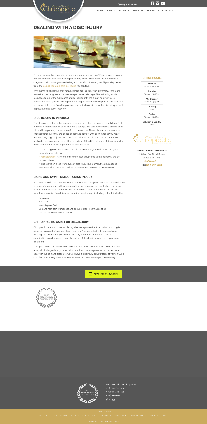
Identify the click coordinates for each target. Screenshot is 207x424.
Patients (124, 10)
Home (100, 10)
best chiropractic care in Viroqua (59, 86)
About (111, 10)
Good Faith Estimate (158, 416)
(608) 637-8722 (154, 164)
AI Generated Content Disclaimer (103, 421)
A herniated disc (47, 156)
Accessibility (45, 416)
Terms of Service (138, 416)
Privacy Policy (121, 416)
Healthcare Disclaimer (86, 416)
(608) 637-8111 (127, 4)
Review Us (153, 10)
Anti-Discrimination (63, 416)
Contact (167, 10)
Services (138, 10)
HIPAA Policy (105, 416)
